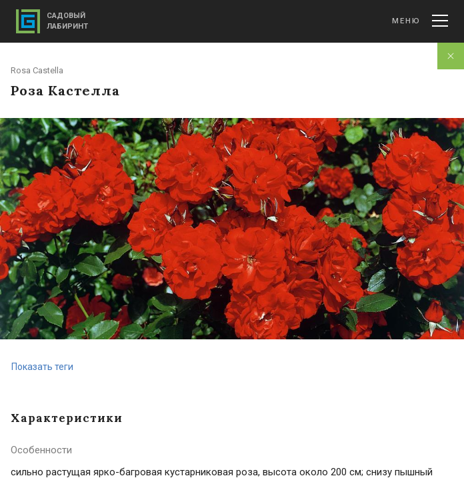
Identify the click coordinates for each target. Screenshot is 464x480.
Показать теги (42, 366)
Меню (420, 21)
